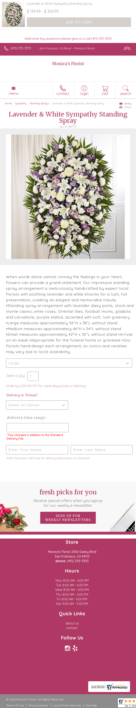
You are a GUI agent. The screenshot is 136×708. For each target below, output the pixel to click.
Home (8, 103)
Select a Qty (15, 376)
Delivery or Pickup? (22, 395)
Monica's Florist (68, 63)
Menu (14, 93)
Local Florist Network (67, 705)
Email (125, 103)
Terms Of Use (15, 705)
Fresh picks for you (68, 498)
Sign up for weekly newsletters (68, 518)
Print (125, 107)
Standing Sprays (39, 103)
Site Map (91, 705)
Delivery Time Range (26, 417)
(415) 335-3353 (21, 48)
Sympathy (20, 103)
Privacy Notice (38, 705)
